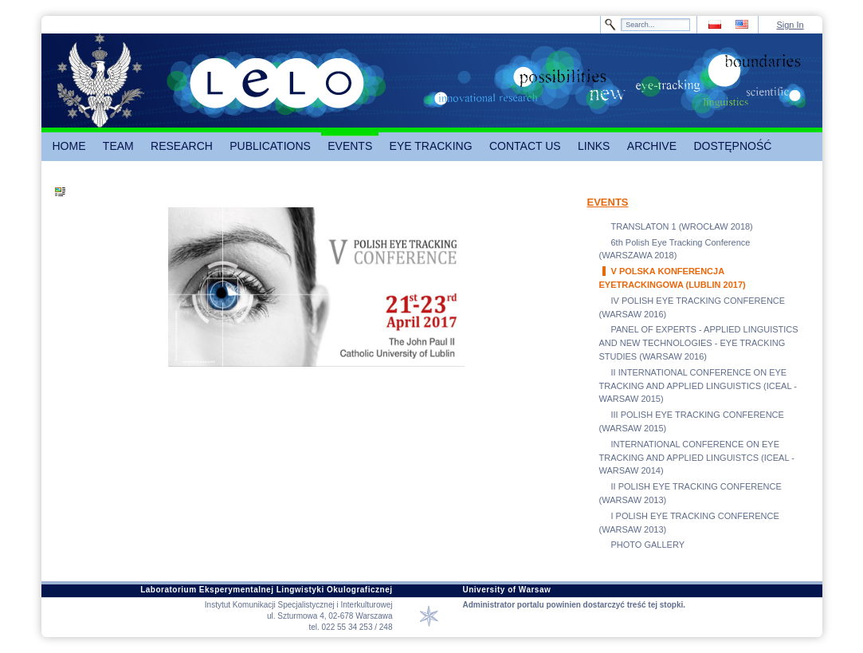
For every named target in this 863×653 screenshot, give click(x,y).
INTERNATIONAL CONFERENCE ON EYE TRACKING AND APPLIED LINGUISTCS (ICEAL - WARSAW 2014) (696, 457)
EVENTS (608, 202)
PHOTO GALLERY (648, 544)
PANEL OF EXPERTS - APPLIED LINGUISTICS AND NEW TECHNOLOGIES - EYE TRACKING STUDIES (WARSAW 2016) (698, 343)
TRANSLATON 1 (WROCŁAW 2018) (682, 226)
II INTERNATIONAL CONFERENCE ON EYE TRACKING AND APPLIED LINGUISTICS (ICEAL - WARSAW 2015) (698, 386)
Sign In (789, 25)
